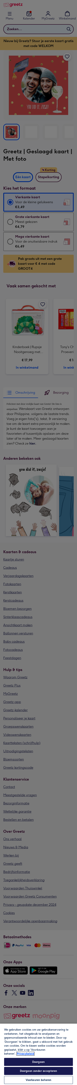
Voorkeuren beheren (38, 1080)
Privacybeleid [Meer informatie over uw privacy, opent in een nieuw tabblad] (25, 1053)
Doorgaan (38, 1061)
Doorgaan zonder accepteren (38, 1070)
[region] (38, 1054)
